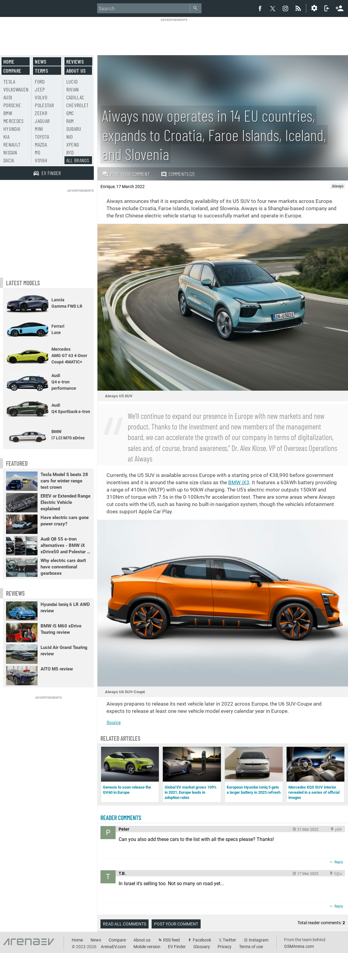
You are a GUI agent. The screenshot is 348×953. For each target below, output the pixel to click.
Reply (338, 862)
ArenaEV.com (113, 946)
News (40, 61)
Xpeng (72, 144)
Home (8, 61)
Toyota (42, 136)
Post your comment (126, 173)
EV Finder (177, 946)
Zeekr (41, 113)
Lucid (72, 81)
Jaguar (42, 120)
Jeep (40, 89)
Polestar (44, 105)
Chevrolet (77, 105)
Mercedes (13, 120)
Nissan (10, 152)
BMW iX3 (238, 482)
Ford (39, 81)
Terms (41, 70)
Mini (39, 128)
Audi (7, 97)
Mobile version (146, 946)
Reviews (75, 61)
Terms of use (251, 946)
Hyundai (11, 128)
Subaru (73, 128)
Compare (12, 70)
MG (37, 152)
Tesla (9, 81)
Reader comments (120, 817)
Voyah (41, 160)
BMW (7, 113)
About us (76, 70)
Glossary (201, 946)
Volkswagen (16, 89)
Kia (6, 136)
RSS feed (171, 940)
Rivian (72, 89)
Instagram (258, 940)
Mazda (41, 144)
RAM (70, 120)
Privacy (224, 946)
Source (114, 722)
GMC (70, 113)
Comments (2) (177, 173)
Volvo (41, 97)
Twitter (229, 940)
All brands (77, 160)
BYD (70, 152)
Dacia (8, 160)
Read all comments (124, 924)
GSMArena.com (299, 946)
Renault (12, 144)
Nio (69, 136)
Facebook (202, 940)
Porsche (12, 105)
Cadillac (75, 97)
